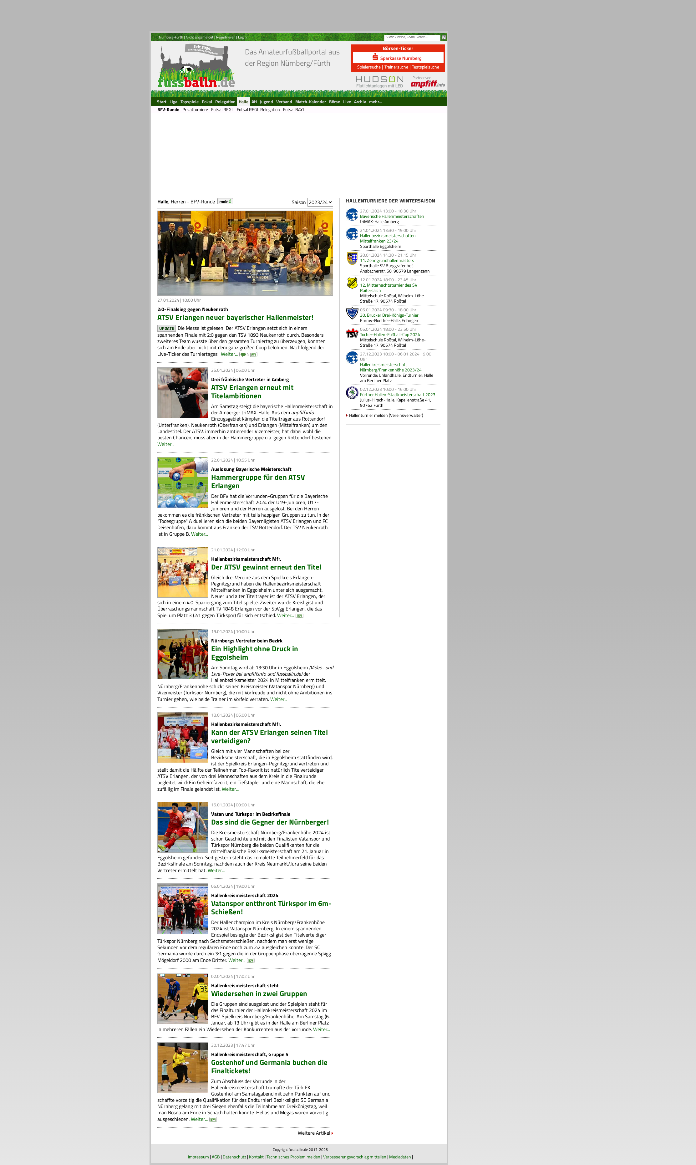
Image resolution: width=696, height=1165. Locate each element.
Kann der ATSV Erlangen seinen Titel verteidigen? (269, 736)
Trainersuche (396, 67)
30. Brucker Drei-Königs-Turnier (389, 315)
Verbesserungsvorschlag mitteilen (354, 1156)
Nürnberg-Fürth (171, 37)
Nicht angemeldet (199, 37)
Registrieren (225, 37)
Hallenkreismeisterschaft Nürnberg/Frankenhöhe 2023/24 (391, 367)
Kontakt (256, 1156)
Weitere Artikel (314, 1133)
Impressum (198, 1156)
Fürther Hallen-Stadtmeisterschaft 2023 (397, 394)
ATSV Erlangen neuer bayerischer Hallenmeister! (235, 317)
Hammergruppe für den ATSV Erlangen (258, 481)
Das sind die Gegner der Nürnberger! (270, 821)
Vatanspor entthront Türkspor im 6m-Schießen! (271, 907)
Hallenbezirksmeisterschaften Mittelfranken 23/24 (388, 238)
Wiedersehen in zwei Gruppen (259, 993)
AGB (216, 1156)
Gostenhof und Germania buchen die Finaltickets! (269, 1066)
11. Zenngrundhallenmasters (387, 260)
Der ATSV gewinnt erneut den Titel (266, 566)
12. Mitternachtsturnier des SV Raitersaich (388, 288)
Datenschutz (234, 1156)
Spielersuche (369, 67)
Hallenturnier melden (368, 415)
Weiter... (229, 354)
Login (242, 37)
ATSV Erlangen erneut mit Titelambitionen (252, 391)
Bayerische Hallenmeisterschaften (392, 216)
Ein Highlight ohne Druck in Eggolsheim (254, 652)
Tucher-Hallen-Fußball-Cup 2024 (390, 334)
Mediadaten (400, 1156)
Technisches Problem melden (293, 1156)
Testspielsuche (425, 67)
